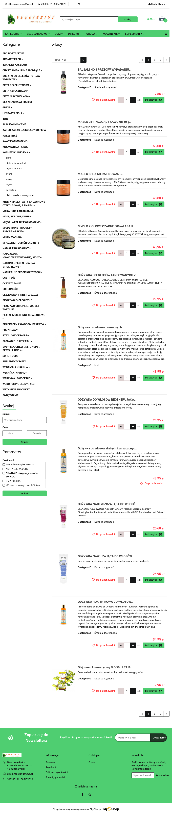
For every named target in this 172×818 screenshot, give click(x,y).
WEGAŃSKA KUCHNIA (16, 367)
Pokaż (24, 493)
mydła (9, 184)
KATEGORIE (13, 33)
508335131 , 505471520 (20, 779)
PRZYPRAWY (11, 329)
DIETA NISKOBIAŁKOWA (16, 96)
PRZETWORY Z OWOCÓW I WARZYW (24, 324)
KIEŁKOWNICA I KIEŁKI (15, 146)
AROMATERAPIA (13, 59)
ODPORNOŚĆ (10, 289)
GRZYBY (7, 107)
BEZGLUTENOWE (38, 33)
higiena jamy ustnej (16, 163)
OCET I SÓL (9, 277)
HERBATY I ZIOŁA (14, 113)
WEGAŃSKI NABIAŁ (15, 372)
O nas (92, 762)
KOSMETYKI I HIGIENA (16, 152)
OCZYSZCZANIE (12, 283)
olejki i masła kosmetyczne (19, 195)
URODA (91, 33)
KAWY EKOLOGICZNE (16, 141)
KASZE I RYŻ (10, 135)
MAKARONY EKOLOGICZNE (19, 211)
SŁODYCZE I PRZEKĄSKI (17, 341)
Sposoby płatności (55, 777)
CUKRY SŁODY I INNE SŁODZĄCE (22, 70)
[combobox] (69, 60)
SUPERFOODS (10, 355)
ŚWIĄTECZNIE (10, 395)
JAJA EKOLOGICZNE (14, 124)
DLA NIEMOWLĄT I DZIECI (18, 102)
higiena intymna (14, 168)
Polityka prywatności (57, 772)
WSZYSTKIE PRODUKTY (16, 389)
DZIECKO (74, 33)
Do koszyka (153, 99)
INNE (5, 118)
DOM (59, 33)
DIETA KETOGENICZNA (15, 90)
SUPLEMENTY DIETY (14, 361)
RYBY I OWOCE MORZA (16, 335)
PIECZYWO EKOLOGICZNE (17, 300)
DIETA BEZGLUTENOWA (17, 85)
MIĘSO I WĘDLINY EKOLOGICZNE (22, 222)
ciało (8, 157)
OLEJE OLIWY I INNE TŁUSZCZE (21, 294)
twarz (9, 173)
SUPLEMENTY (134, 33)
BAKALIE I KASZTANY (16, 64)
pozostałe (11, 190)
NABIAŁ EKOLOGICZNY (17, 248)
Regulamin (51, 767)
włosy (9, 179)
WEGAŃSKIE (111, 33)
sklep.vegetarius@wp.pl (20, 774)
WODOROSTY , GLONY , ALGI (19, 384)
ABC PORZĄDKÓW (13, 53)
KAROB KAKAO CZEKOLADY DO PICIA (24, 130)
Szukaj (24, 442)
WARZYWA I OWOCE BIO (17, 378)
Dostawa (50, 762)
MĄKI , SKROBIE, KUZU (17, 216)
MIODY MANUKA (12, 237)
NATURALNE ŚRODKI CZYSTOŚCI (22, 272)
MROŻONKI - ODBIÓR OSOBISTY (21, 242)
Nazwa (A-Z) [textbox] (60, 60)
